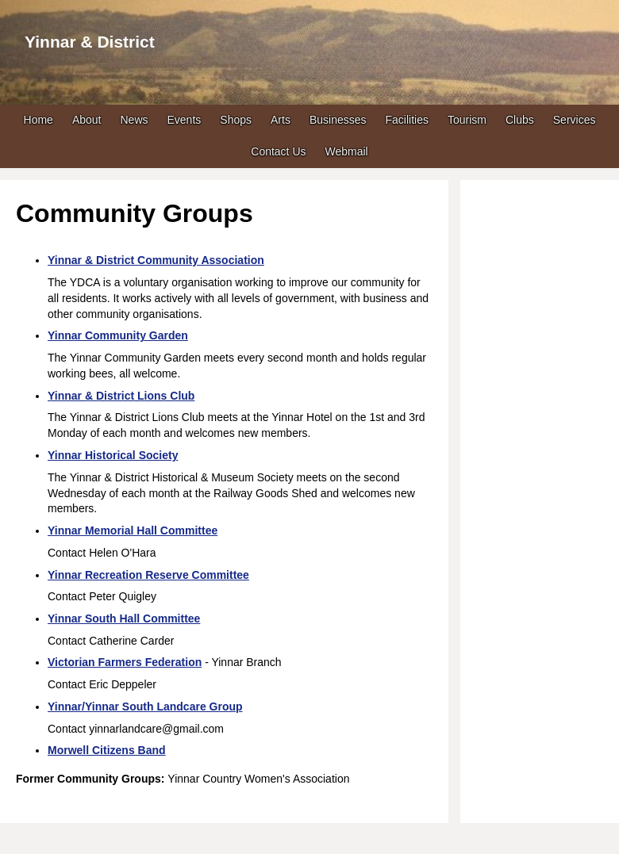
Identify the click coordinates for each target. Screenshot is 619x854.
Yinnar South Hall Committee (124, 618)
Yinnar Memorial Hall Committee (132, 530)
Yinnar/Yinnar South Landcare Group (145, 706)
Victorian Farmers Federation (125, 662)
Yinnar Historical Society (113, 455)
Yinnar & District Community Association (156, 260)
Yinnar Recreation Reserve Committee (148, 575)
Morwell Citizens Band (107, 750)
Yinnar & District (90, 42)
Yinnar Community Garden (118, 335)
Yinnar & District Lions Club (121, 395)
